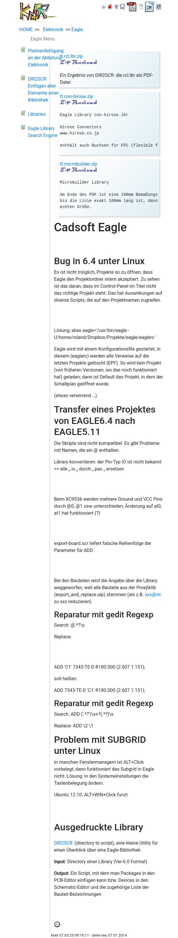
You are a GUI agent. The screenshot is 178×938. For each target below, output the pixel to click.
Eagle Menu (43, 39)
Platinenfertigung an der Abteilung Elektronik (46, 57)
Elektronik (52, 29)
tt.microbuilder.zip (78, 164)
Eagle (77, 29)
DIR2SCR (63, 843)
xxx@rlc (153, 594)
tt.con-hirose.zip (76, 96)
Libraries (37, 114)
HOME (26, 29)
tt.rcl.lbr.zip (71, 56)
